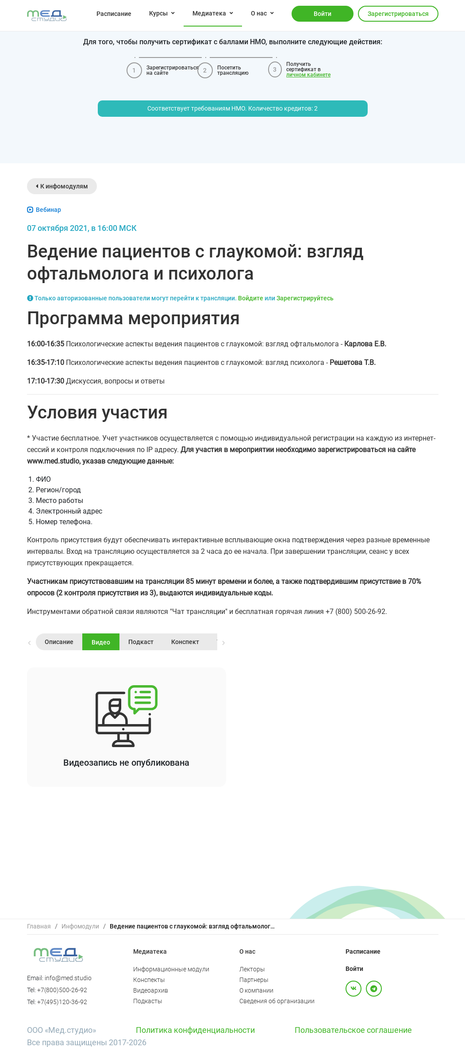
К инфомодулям (62, 186)
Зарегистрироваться (398, 13)
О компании (256, 990)
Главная (39, 926)
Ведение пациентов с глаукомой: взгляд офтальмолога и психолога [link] (194, 926)
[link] (39, 926)
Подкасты (147, 1001)
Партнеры (254, 979)
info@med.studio (68, 978)
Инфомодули (80, 926)
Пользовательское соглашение (353, 1030)
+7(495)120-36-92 (62, 1001)
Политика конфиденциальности (195, 1030)
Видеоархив (150, 990)
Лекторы (252, 969)
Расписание (113, 13)
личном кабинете (308, 74)
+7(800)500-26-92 (62, 989)
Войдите (250, 298)
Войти (322, 13)
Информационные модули (171, 969)
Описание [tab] (59, 641)
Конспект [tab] (185, 641)
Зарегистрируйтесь (305, 298)
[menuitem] (114, 13)
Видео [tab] (101, 642)
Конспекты (149, 979)
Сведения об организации (277, 1001)
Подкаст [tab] (141, 641)
